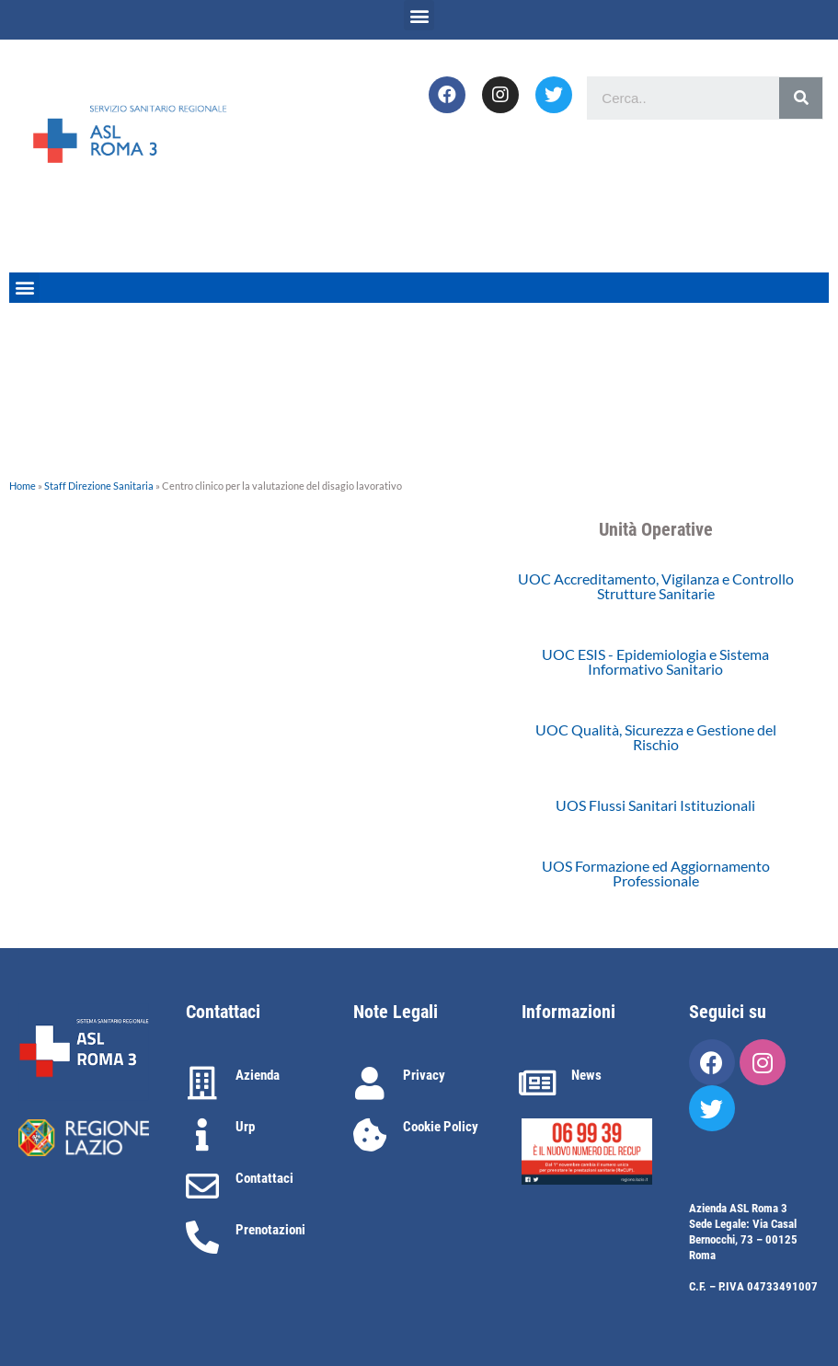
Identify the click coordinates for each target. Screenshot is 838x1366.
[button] (419, 15)
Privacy (424, 1075)
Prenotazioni (270, 1229)
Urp (245, 1126)
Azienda (257, 1075)
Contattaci (264, 1178)
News (586, 1075)
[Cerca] (800, 98)
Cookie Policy (440, 1126)
